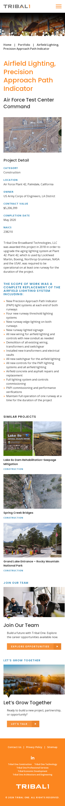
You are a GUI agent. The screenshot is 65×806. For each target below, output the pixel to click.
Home (7, 45)
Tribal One (16, 6)
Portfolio (24, 45)
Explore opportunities (30, 646)
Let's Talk (19, 724)
